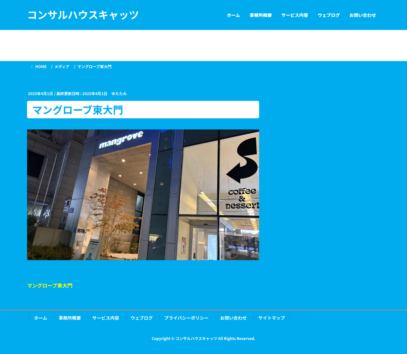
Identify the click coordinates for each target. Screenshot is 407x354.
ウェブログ (142, 318)
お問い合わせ (233, 318)
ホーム (40, 318)
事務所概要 (70, 318)
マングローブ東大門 (49, 285)
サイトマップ (271, 318)
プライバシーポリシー (186, 318)
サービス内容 (106, 318)
